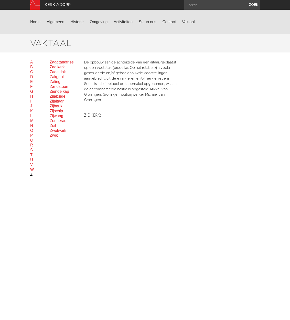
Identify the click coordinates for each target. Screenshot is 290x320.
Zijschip (56, 111)
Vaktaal (188, 22)
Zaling (55, 82)
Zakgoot (57, 77)
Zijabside (57, 96)
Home (35, 22)
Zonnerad (58, 121)
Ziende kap (59, 91)
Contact (169, 22)
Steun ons (147, 22)
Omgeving (98, 22)
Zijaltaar (57, 101)
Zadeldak (58, 72)
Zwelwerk (58, 130)
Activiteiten (123, 22)
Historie (77, 22)
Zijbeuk (56, 106)
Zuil (53, 126)
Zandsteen (59, 86)
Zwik (54, 135)
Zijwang (56, 116)
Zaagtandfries (62, 62)
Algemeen (55, 22)
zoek (253, 5)
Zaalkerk (57, 67)
